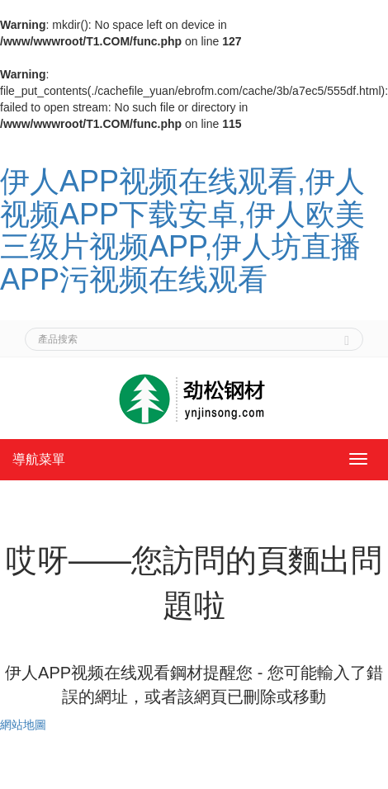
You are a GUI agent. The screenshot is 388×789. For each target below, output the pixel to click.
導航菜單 (38, 459)
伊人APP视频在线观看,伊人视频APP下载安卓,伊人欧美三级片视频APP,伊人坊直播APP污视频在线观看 (182, 230)
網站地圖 (23, 724)
